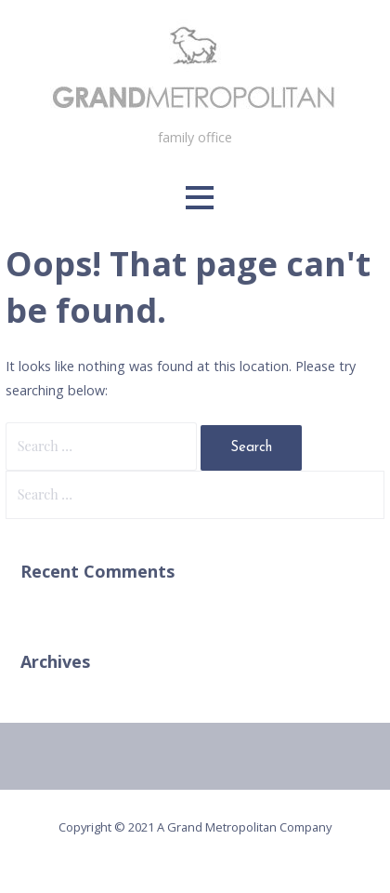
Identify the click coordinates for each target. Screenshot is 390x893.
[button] (199, 197)
